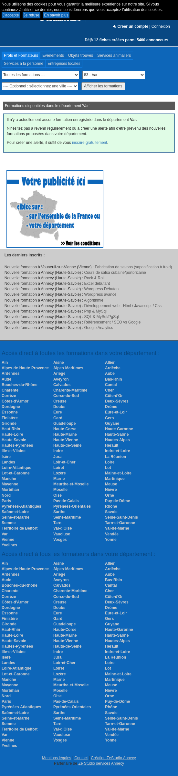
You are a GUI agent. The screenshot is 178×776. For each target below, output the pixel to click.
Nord (6, 495)
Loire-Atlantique (16, 467)
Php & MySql (95, 311)
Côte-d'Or (114, 395)
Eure (57, 412)
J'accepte (11, 15)
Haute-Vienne (65, 440)
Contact (81, 758)
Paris (6, 501)
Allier (110, 362)
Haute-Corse (64, 429)
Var (5, 534)
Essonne (10, 412)
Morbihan (10, 489)
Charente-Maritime (70, 390)
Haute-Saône (117, 434)
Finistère (10, 418)
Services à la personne (23, 63)
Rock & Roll (94, 278)
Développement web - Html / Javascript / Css (123, 305)
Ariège (59, 373)
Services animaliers (114, 55)
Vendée (112, 534)
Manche (9, 478)
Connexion (161, 26)
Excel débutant (97, 283)
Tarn (57, 523)
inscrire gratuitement (89, 142)
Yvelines (9, 545)
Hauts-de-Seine (67, 445)
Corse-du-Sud (66, 395)
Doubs (59, 406)
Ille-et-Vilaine (14, 451)
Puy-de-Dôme (117, 501)
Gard (57, 418)
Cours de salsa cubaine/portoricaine (115, 272)
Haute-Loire (12, 434)
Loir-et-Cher (64, 462)
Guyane (112, 423)
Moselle (60, 489)
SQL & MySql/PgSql (101, 316)
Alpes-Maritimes (68, 368)
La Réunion (115, 456)
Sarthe (59, 512)
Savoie (111, 512)
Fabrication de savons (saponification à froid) (133, 267)
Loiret (58, 467)
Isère (6, 456)
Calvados (61, 385)
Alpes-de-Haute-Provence (25, 368)
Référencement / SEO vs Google (112, 322)
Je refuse (31, 15)
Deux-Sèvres (117, 401)
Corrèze (9, 395)
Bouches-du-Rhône (19, 385)
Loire (109, 462)
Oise (57, 495)
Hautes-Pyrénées (17, 445)
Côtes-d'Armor (15, 401)
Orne (109, 495)
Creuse (60, 401)
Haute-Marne (65, 434)
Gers (109, 418)
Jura (57, 456)
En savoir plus (56, 15)
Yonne (111, 539)
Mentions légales (56, 758)
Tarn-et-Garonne (120, 523)
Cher (109, 390)
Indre (58, 451)
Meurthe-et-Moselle (71, 484)
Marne (59, 478)
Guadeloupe (64, 423)
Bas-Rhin (113, 379)
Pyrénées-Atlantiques (21, 506)
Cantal (111, 385)
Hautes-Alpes (117, 440)
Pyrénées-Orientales (72, 506)
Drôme (111, 406)
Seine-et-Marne (15, 517)
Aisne (58, 362)
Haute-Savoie (14, 440)
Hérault (111, 445)
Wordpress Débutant (102, 289)
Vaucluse (61, 534)
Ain (5, 362)
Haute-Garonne (119, 429)
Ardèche (112, 368)
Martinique (115, 478)
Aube (110, 373)
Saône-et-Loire (15, 512)
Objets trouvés (80, 55)
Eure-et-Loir (116, 412)
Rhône (111, 506)
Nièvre (111, 489)
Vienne (8, 539)
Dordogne (11, 406)
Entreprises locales (63, 63)
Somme (9, 523)
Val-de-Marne (117, 528)
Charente (10, 390)
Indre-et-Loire (117, 451)
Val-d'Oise (62, 528)
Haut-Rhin (11, 429)
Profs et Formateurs (21, 55)
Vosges (60, 539)
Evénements (53, 55)
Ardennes (10, 373)
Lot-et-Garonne (16, 473)
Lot (108, 467)
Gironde (9, 423)
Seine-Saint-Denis (121, 517)
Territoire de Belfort (19, 528)
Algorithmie (93, 300)
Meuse (111, 484)
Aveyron (61, 379)
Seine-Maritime (67, 517)
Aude (6, 379)
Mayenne (10, 484)
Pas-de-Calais (66, 501)
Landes (8, 462)
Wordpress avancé (100, 294)
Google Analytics (98, 327)
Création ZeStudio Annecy (113, 758)
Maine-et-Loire (118, 473)
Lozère (59, 473)
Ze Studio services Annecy (101, 763)
